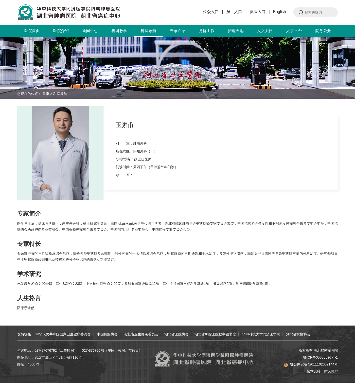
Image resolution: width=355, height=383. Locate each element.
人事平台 (294, 31)
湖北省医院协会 (176, 334)
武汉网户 (331, 371)
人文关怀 (265, 31)
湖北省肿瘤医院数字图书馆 (215, 334)
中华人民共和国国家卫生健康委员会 (63, 334)
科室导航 (148, 33)
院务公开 (323, 31)
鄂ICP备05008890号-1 (320, 357)
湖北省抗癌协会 (298, 334)
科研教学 (119, 31)
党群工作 (206, 31)
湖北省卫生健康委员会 (141, 334)
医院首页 (32, 31)
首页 (45, 94)
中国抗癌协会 (107, 334)
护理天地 (236, 31)
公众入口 (211, 12)
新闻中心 (90, 31)
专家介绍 (177, 31)
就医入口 (258, 12)
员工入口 (234, 12)
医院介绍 (61, 31)
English (279, 12)
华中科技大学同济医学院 (261, 334)
